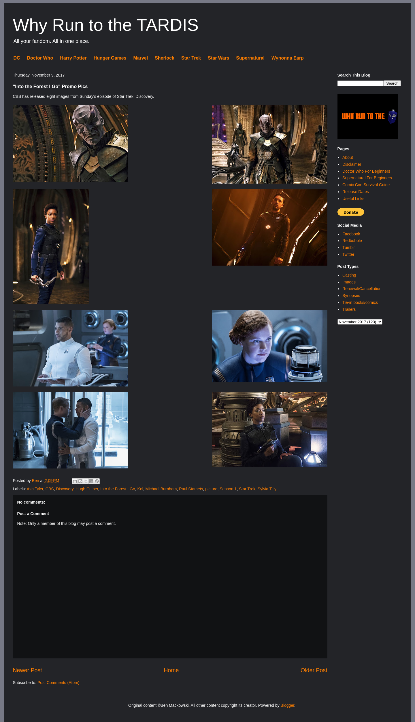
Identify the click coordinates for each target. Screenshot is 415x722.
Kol (140, 489)
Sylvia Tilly (267, 489)
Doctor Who (40, 58)
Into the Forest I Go (117, 489)
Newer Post (27, 670)
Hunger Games (110, 58)
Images (349, 282)
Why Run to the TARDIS (106, 25)
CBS (50, 489)
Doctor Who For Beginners (366, 171)
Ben (36, 480)
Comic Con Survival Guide (366, 184)
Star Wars (218, 58)
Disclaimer (351, 164)
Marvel (140, 58)
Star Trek (191, 58)
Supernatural (250, 58)
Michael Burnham (161, 489)
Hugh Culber (87, 489)
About (347, 157)
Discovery (64, 489)
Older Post (314, 670)
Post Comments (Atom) (58, 682)
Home (171, 670)
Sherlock (164, 58)
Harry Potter (73, 58)
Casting (349, 275)
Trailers (349, 309)
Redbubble (352, 240)
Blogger (287, 705)
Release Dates (355, 191)
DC (16, 58)
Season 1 (228, 489)
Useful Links (353, 198)
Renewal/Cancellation (361, 288)
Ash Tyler (35, 489)
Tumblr (348, 247)
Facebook (351, 234)
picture (211, 489)
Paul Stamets (191, 489)
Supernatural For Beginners (367, 178)
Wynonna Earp (287, 58)
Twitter (348, 254)
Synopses (351, 295)
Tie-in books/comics (360, 302)
